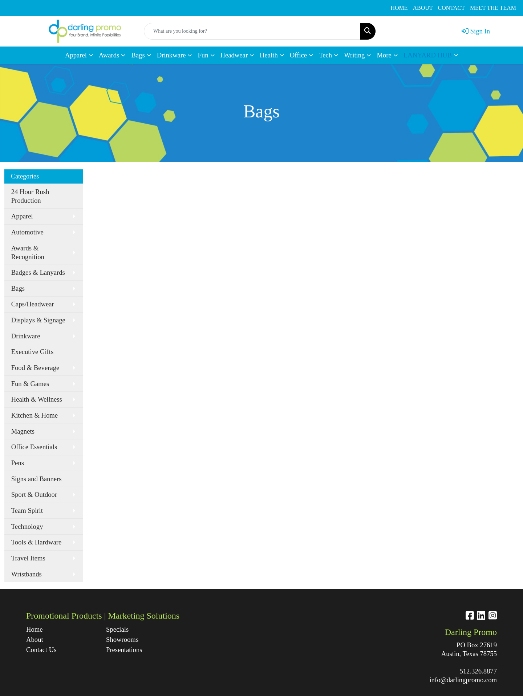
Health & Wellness (36, 399)
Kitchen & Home (34, 415)
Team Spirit (27, 510)
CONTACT (451, 8)
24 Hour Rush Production (30, 196)
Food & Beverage (35, 367)
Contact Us (41, 649)
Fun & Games (30, 383)
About (34, 639)
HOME (399, 8)
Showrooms (122, 639)
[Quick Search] (252, 31)
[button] (431, 55)
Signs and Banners (36, 479)
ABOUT (423, 8)
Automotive (27, 232)
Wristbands (26, 574)
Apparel (22, 216)
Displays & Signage (38, 320)
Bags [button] (138, 55)
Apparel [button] (76, 55)
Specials (117, 629)
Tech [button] (325, 55)
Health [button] (269, 55)
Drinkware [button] (171, 55)
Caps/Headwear (32, 304)
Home (34, 629)
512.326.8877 (478, 671)
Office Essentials (34, 447)
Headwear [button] (234, 55)
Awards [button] (109, 55)
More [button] (384, 55)
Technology (27, 526)
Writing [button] (354, 55)
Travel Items (28, 558)
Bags (18, 288)
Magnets (23, 431)
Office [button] (298, 55)
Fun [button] (203, 55)
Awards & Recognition (27, 252)
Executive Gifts (32, 351)
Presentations (124, 649)
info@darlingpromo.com (463, 680)
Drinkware (25, 336)
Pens (17, 463)
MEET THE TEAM (493, 8)
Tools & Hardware (36, 542)
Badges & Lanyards (38, 272)
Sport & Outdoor (34, 494)
